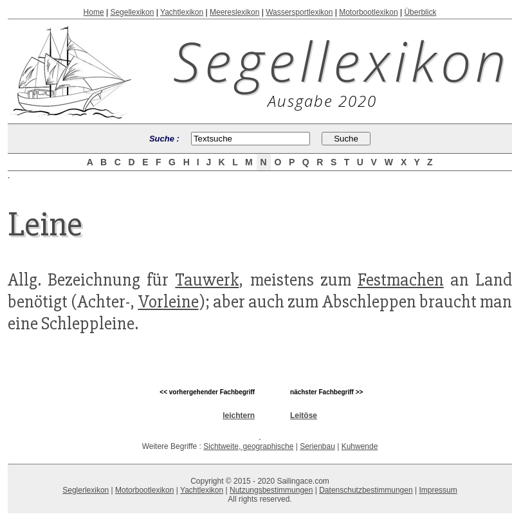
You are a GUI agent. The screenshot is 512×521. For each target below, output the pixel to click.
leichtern (239, 415)
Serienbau (317, 446)
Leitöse (303, 415)
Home (94, 12)
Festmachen (401, 280)
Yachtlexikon (181, 12)
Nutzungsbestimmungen (271, 490)
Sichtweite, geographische (248, 446)
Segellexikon (132, 12)
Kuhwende (360, 446)
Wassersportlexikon (299, 12)
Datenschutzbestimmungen (365, 490)
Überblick (420, 12)
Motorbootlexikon (368, 12)
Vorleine (168, 302)
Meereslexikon (234, 12)
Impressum (438, 490)
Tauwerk (207, 280)
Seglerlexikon (85, 490)
